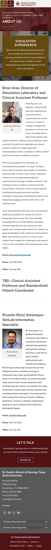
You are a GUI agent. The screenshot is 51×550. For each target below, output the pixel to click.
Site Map (6, 505)
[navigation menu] (3, 3)
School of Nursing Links (14, 521)
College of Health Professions (17, 13)
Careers (34, 542)
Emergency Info (17, 546)
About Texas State (18, 542)
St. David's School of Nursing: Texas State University (22, 16)
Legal (38, 546)
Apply (30, 546)
